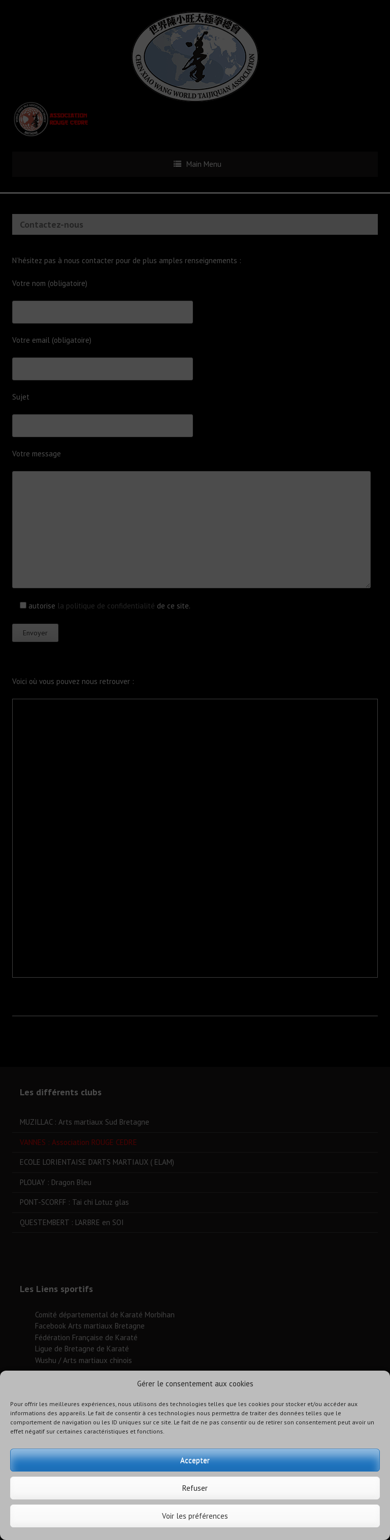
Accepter (195, 1460)
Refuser (195, 1488)
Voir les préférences (195, 1516)
